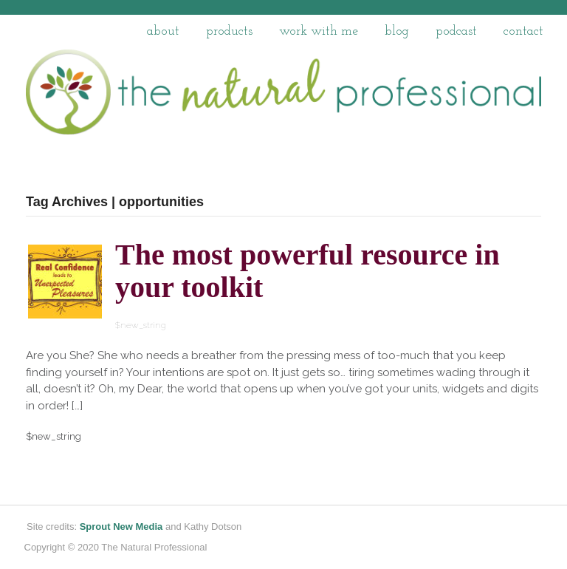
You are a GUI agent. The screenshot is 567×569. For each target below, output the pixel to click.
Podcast (456, 31)
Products (229, 31)
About (163, 31)
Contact (523, 31)
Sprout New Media (121, 526)
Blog (397, 31)
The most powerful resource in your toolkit (307, 271)
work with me (318, 31)
